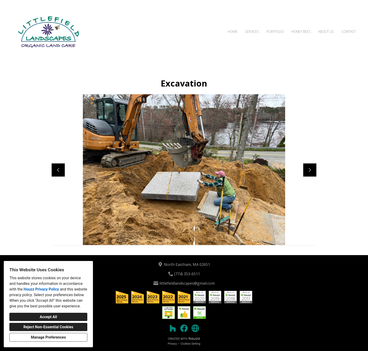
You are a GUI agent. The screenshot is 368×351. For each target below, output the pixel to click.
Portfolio (275, 31)
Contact (348, 31)
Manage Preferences (48, 337)
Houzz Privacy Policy (41, 289)
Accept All (48, 317)
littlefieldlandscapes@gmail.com (187, 283)
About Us (326, 31)
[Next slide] (309, 170)
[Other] (195, 328)
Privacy (172, 343)
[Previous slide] (58, 170)
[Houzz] (173, 328)
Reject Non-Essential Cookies (48, 327)
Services (252, 31)
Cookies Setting (190, 343)
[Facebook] (184, 328)
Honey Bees (301, 31)
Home (233, 31)
